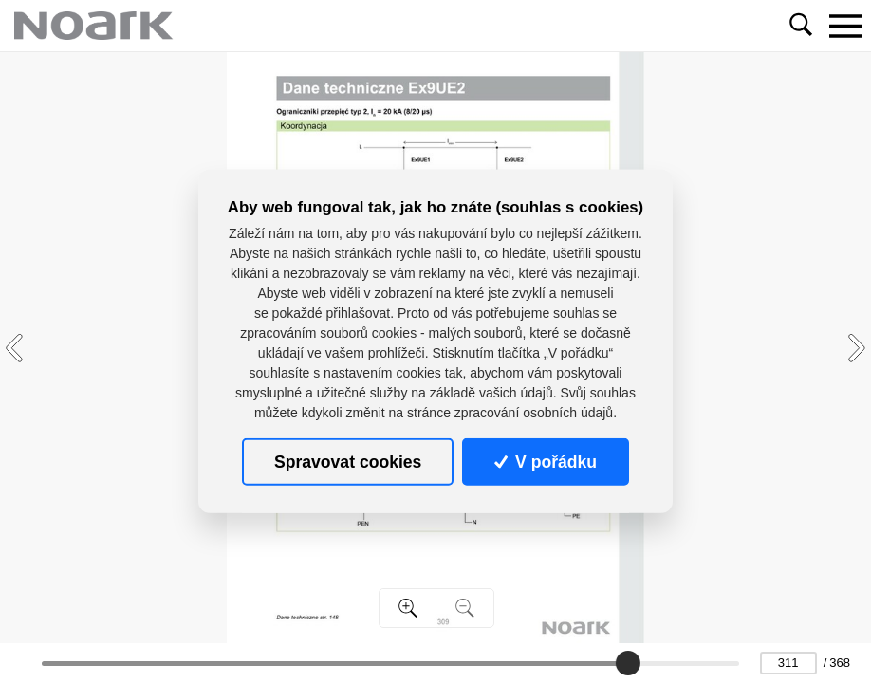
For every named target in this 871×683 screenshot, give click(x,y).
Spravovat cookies (347, 461)
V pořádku (545, 461)
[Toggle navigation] (845, 25)
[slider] (629, 663)
